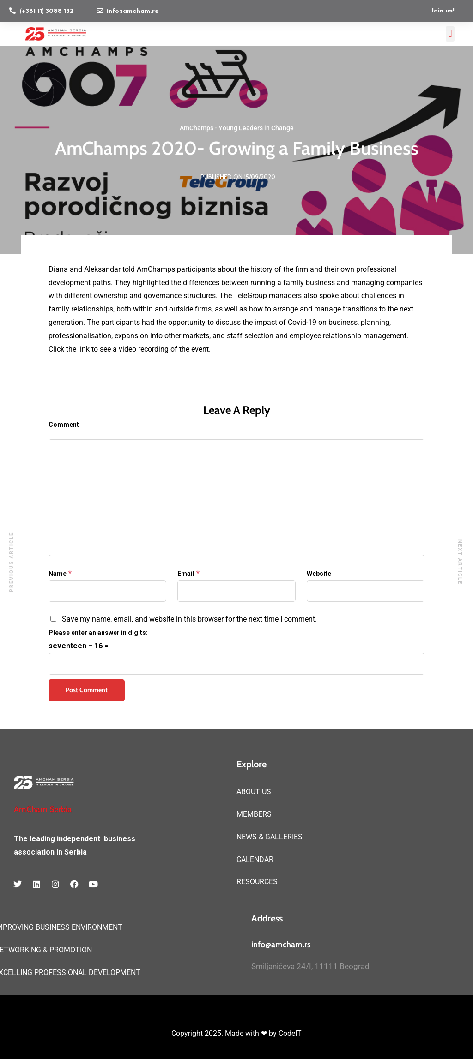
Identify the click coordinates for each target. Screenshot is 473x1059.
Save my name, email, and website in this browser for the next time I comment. (189, 619)
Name (58, 573)
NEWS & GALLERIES (269, 836)
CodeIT (290, 1033)
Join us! (443, 10)
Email (185, 573)
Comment (64, 424)
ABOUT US (253, 791)
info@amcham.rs (281, 944)
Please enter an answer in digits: (98, 632)
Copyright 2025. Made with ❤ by (225, 1033)
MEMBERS (254, 814)
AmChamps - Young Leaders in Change (237, 128)
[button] (450, 34)
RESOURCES (257, 881)
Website (319, 573)
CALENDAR (254, 859)
